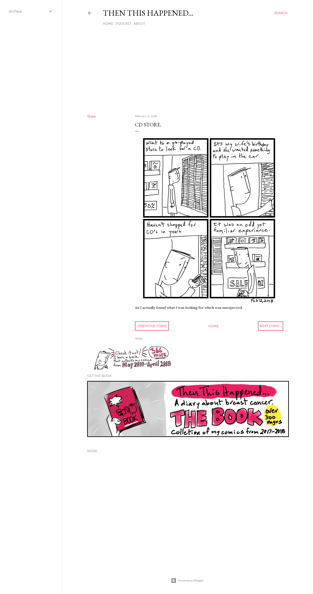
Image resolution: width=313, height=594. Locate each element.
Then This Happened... (148, 13)
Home (108, 24)
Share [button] (91, 116)
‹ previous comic (152, 326)
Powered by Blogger (187, 580)
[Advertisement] (187, 73)
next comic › (271, 326)
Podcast (123, 24)
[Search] (281, 13)
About (139, 24)
